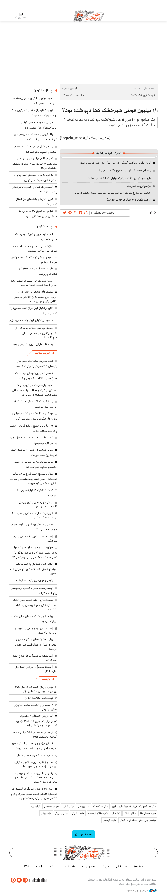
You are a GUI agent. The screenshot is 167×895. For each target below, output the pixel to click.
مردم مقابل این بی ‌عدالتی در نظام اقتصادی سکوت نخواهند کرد (35, 149)
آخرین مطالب (42, 353)
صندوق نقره (83, 806)
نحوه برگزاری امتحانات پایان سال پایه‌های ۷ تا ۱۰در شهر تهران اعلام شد (36, 364)
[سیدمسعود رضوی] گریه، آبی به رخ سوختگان (35, 538)
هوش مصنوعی (51, 806)
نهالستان (115, 813)
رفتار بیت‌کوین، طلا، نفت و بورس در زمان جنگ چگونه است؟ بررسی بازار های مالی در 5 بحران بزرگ (35, 777)
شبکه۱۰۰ (138, 866)
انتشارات (53, 866)
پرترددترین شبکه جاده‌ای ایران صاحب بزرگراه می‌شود (34, 619)
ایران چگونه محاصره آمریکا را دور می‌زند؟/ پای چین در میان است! (115, 162)
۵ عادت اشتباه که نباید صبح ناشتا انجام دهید (36, 493)
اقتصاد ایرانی (77, 813)
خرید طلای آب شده (98, 813)
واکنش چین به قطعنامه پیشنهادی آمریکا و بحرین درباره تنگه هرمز (35, 137)
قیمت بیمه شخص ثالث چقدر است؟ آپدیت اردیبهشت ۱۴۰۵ (35, 734)
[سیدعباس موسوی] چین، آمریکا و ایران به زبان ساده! (36, 630)
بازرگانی (46, 679)
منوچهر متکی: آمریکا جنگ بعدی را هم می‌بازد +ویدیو (34, 259)
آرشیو (39, 866)
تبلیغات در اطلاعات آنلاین (38, 698)
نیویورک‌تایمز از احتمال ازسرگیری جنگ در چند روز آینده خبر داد (34, 113)
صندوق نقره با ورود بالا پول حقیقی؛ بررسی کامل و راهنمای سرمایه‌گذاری (35, 764)
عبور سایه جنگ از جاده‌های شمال (34, 755)
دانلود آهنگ (130, 813)
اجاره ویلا (35, 806)
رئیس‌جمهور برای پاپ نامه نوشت (34, 580)
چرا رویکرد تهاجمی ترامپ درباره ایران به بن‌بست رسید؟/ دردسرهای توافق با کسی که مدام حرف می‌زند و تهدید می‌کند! (34, 552)
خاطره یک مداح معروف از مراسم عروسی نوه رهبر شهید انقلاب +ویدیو (112, 192)
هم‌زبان (105, 866)
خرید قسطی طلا (148, 813)
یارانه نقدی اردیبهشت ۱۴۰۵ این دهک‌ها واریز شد (37, 271)
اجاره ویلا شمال (100, 806)
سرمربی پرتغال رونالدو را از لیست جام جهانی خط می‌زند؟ (34, 527)
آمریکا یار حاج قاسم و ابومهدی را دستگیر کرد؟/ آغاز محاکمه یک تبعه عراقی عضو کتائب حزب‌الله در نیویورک (34, 390)
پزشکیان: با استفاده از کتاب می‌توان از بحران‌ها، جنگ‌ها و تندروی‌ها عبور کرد (34, 416)
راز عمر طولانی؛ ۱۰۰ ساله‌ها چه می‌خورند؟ (129, 199)
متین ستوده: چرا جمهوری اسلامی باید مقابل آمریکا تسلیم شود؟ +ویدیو (33, 282)
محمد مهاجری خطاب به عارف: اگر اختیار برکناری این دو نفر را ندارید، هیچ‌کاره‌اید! (36, 333)
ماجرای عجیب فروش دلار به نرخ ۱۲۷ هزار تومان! (125, 170)
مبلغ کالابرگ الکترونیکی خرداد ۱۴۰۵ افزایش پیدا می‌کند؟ (35, 404)
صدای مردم (88, 866)
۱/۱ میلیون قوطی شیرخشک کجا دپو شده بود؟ (110, 110)
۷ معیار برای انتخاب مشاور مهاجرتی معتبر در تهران (35, 707)
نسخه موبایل (83, 834)
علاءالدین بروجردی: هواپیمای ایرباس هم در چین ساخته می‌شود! (33, 248)
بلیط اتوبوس (109, 820)
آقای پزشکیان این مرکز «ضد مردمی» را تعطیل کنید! (33, 311)
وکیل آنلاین (68, 806)
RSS (26, 866)
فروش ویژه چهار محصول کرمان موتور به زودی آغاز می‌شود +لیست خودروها (34, 746)
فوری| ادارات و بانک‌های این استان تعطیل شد (36, 202)
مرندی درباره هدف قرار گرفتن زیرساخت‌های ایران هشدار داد (38, 125)
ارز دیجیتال (46, 813)
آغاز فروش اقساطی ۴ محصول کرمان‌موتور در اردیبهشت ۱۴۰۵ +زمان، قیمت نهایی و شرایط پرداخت (36, 721)
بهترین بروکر (61, 813)
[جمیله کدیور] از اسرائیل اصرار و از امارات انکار (36, 669)
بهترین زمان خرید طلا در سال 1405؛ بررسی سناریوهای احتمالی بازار (35, 689)
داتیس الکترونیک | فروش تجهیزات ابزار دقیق (134, 806)
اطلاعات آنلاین (89, 15)
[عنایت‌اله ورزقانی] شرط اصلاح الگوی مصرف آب (34, 658)
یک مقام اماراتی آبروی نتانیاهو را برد (33, 344)
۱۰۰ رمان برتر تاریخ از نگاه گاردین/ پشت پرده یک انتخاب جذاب (33, 428)
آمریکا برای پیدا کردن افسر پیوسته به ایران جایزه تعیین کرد (34, 101)
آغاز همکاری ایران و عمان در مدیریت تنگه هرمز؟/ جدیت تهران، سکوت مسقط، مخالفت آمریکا (34, 163)
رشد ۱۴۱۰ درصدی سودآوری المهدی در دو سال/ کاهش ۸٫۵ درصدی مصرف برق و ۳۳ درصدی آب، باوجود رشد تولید (34, 793)
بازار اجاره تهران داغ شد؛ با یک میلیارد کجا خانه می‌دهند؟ (119, 178)
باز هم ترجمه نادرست (139, 186)
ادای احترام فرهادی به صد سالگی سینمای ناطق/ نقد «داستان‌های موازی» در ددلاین (33, 569)
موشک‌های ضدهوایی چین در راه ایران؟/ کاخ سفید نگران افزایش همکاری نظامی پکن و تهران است (35, 296)
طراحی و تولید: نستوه (142, 890)
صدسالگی (121, 866)
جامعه (137, 88)
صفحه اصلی (149, 88)
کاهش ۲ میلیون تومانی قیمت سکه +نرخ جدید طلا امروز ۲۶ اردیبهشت (35, 376)
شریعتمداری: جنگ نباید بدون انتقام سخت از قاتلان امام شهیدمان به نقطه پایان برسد (35, 605)
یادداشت (70, 866)
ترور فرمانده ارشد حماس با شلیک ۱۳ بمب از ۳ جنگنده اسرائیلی (34, 515)
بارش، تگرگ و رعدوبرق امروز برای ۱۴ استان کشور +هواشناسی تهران (35, 177)
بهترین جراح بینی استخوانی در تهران (138, 820)
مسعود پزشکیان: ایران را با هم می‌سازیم (31, 320)
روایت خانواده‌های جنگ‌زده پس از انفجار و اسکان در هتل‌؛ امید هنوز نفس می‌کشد (36, 644)
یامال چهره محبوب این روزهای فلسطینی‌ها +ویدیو (38, 504)
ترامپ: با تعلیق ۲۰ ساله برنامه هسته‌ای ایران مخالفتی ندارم (38, 214)
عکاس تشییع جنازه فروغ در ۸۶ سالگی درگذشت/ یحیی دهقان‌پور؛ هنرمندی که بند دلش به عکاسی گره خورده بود (33, 478)
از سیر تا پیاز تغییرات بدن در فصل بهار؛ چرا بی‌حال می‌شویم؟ (33, 440)
